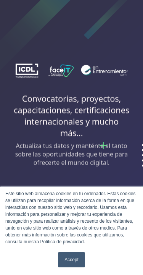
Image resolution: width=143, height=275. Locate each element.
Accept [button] (71, 259)
